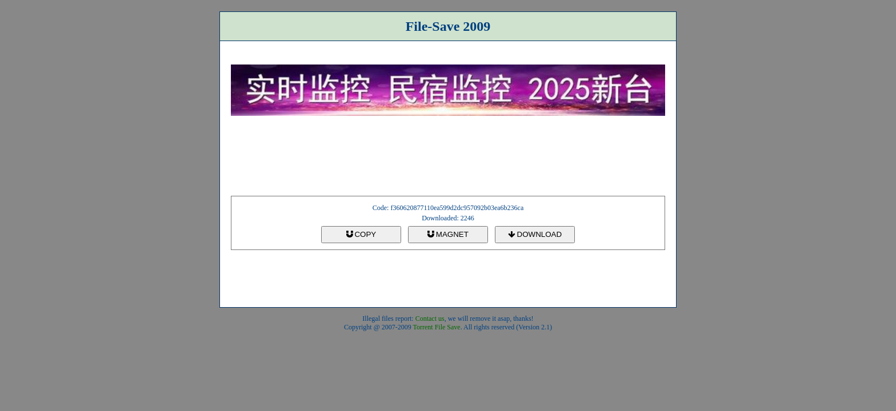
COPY (361, 234)
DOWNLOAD (535, 234)
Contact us (430, 319)
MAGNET (448, 234)
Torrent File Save (437, 327)
